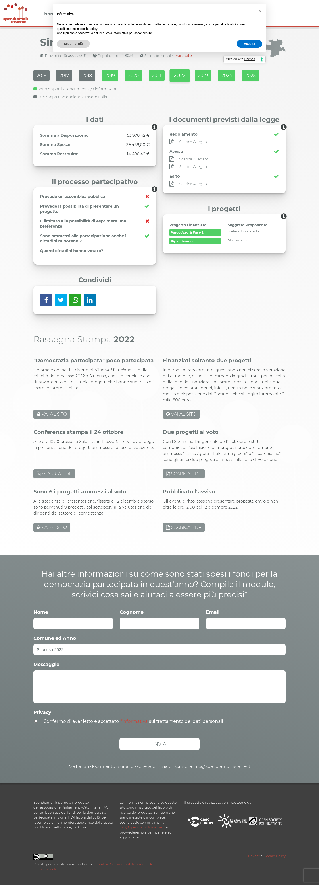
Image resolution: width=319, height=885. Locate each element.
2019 (110, 75)
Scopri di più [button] (73, 43)
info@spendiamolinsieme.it (142, 827)
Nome (40, 612)
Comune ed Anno (54, 638)
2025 (250, 75)
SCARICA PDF (54, 473)
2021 (156, 75)
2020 (133, 75)
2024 (226, 75)
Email (212, 612)
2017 (64, 75)
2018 (87, 75)
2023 (203, 75)
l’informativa (134, 721)
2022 (179, 75)
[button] (259, 10)
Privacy (42, 712)
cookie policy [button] (88, 29)
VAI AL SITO (52, 414)
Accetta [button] (249, 43)
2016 (41, 75)
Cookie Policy (275, 856)
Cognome (132, 612)
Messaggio (46, 664)
